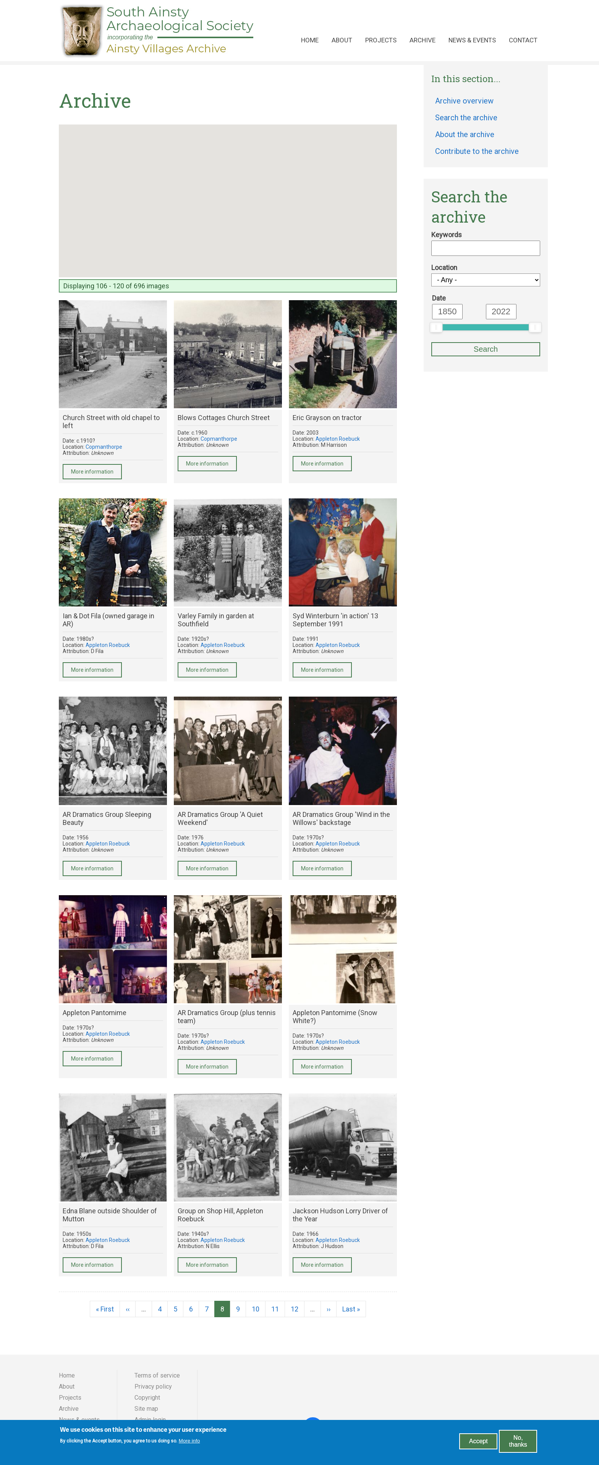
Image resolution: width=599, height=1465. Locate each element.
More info (189, 1441)
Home (310, 40)
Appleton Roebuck (338, 439)
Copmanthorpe (104, 447)
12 (297, 1309)
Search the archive (466, 117)
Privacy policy (153, 1386)
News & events (472, 40)
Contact (523, 40)
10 (259, 1309)
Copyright (147, 1397)
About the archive (464, 134)
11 (278, 1309)
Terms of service (157, 1375)
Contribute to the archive (477, 151)
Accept (478, 1441)
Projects (381, 40)
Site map (146, 1408)
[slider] (436, 327)
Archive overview (464, 100)
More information (92, 472)
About (342, 40)
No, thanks (518, 1441)
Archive (422, 40)
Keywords (446, 235)
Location (444, 268)
